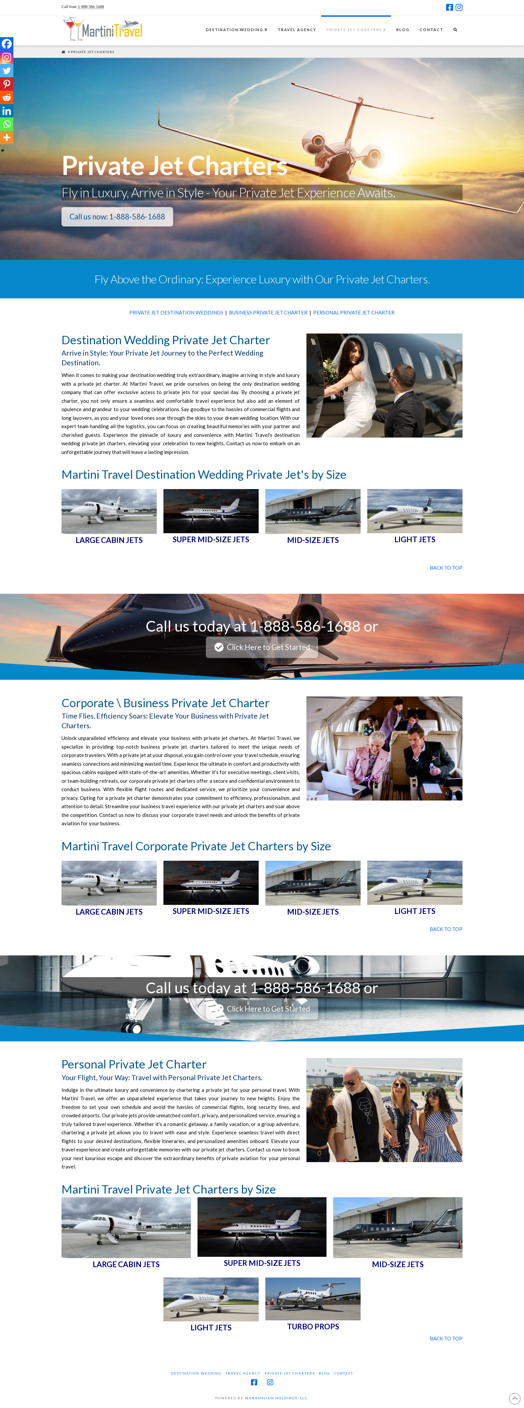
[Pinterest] (6, 84)
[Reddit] (6, 97)
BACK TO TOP (446, 568)
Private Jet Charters (290, 1373)
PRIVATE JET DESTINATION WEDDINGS (176, 312)
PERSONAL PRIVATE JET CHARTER (354, 312)
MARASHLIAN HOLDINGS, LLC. (277, 1398)
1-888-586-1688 (91, 6)
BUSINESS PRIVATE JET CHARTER (268, 312)
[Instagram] (6, 57)
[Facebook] (6, 44)
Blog (324, 1373)
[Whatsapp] (6, 124)
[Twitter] (6, 70)
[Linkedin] (6, 110)
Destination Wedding (196, 1373)
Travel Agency (243, 1373)
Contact (343, 1373)
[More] (6, 137)
